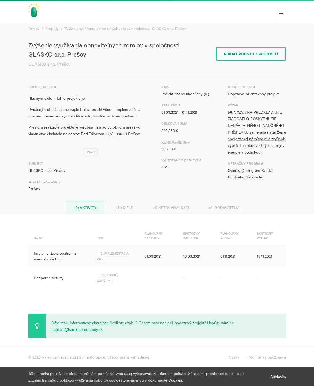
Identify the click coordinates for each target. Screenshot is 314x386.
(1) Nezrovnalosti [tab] (171, 207)
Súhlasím (278, 376)
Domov (33, 28)
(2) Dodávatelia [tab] (225, 207)
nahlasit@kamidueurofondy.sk (77, 329)
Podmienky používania (266, 357)
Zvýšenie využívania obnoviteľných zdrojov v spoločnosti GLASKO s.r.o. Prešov (125, 28)
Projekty (51, 28)
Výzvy (234, 357)
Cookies (175, 380)
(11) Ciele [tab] (124, 207)
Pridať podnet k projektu (251, 54)
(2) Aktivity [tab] (85, 207)
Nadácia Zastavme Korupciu (81, 357)
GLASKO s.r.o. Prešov (49, 64)
